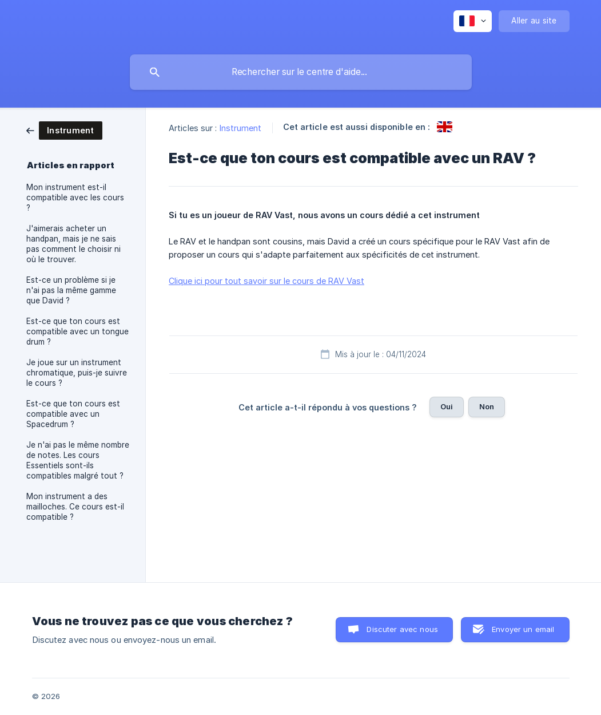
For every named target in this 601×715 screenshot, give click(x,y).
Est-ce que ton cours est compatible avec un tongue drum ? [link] (77, 331)
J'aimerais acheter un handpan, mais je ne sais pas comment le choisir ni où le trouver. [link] (73, 244)
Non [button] (486, 406)
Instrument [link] (241, 128)
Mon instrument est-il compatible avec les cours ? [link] (75, 197)
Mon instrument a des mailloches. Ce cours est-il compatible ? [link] (75, 507)
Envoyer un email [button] (523, 629)
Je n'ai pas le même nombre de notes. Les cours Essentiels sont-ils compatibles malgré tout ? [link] (77, 460)
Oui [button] (446, 406)
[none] (472, 21)
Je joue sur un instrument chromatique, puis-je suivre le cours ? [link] (76, 373)
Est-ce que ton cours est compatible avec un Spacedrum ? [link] (73, 414)
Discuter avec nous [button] (402, 629)
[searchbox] (301, 72)
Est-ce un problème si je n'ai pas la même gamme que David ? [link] (71, 290)
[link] (64, 129)
